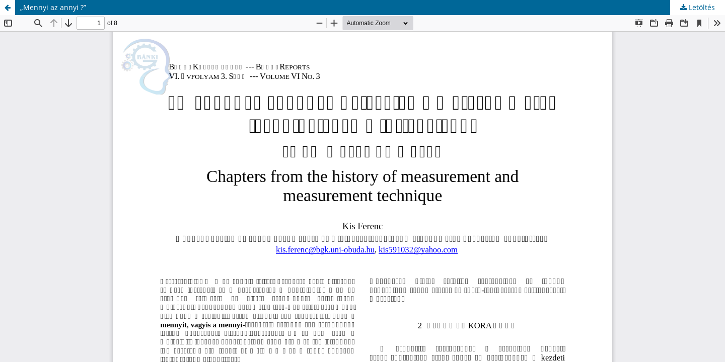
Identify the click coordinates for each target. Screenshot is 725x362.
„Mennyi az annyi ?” (53, 7)
